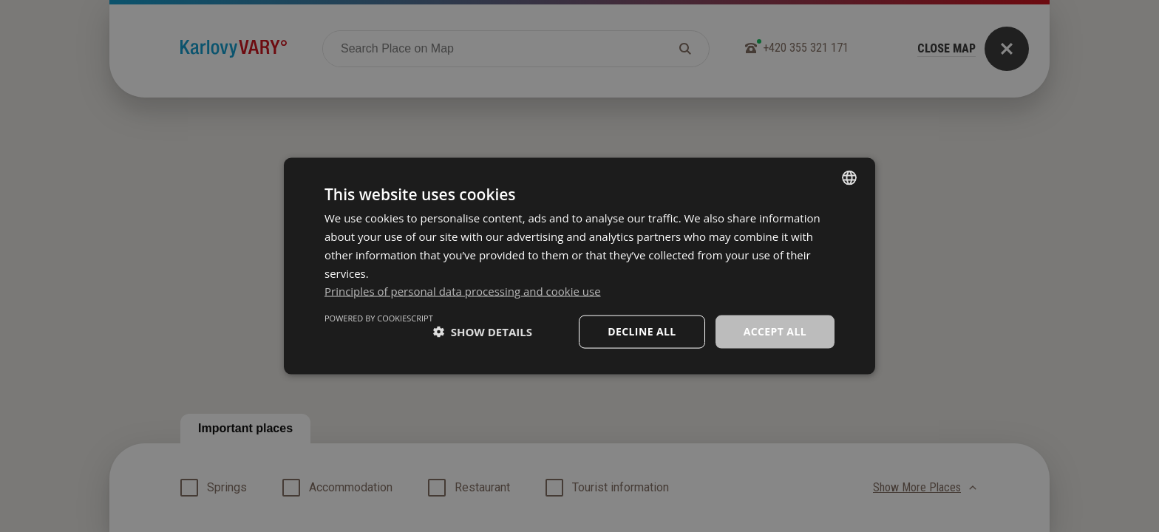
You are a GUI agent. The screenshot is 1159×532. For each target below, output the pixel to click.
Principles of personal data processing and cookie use (462, 291)
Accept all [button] (775, 331)
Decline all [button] (642, 331)
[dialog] (579, 266)
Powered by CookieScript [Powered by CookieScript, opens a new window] (378, 318)
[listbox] (849, 178)
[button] (482, 331)
